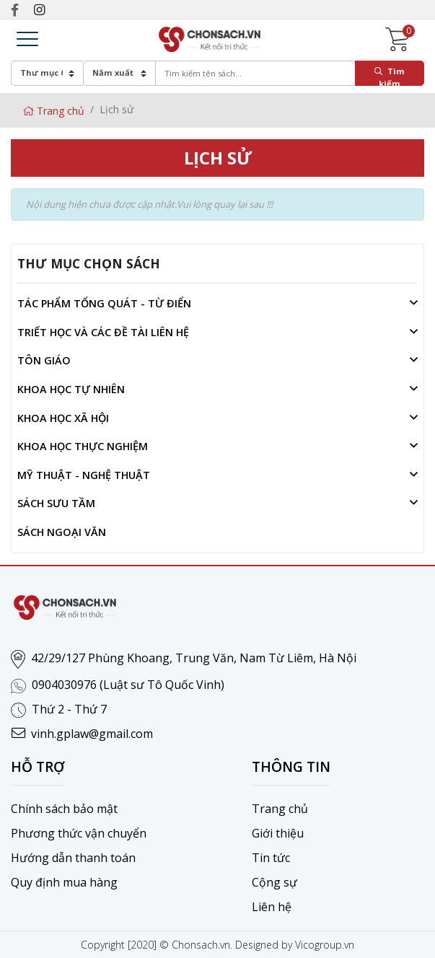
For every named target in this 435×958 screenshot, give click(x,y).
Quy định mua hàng (64, 882)
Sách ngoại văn (61, 532)
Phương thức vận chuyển (78, 833)
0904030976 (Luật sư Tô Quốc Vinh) (128, 685)
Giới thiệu (278, 833)
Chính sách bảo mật (64, 809)
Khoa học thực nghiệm (82, 446)
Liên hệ (271, 907)
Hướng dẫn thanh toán (73, 858)
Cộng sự (274, 882)
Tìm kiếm (389, 76)
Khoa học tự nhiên (71, 389)
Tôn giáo (44, 360)
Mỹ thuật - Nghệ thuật (83, 475)
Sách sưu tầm (56, 503)
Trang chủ (53, 111)
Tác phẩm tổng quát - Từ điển (104, 303)
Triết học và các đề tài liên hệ (103, 332)
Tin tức (271, 858)
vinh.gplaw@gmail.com (92, 734)
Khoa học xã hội (63, 418)
